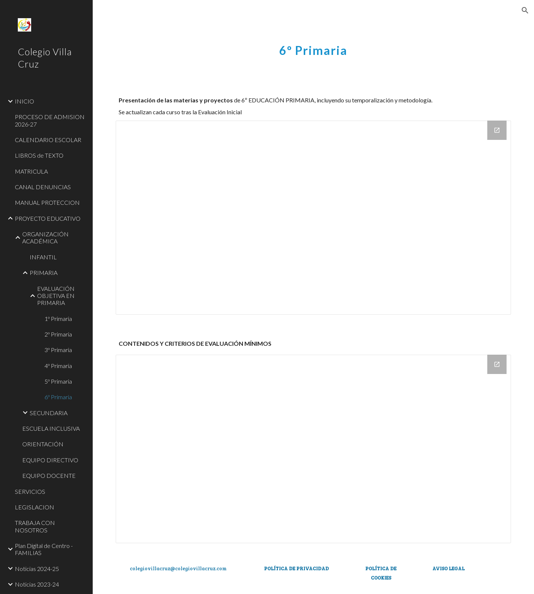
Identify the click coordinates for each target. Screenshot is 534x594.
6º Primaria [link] (58, 396)
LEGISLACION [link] (34, 507)
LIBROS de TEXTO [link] (39, 155)
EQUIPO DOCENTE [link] (49, 475)
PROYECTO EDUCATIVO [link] (47, 218)
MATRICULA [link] (31, 171)
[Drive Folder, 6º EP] (313, 218)
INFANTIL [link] (43, 256)
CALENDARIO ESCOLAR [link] (48, 139)
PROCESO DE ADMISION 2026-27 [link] (50, 120)
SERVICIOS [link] (30, 491)
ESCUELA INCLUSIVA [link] (51, 428)
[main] (313, 46)
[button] (525, 10)
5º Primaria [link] (58, 381)
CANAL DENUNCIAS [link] (43, 186)
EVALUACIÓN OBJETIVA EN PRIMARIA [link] (56, 295)
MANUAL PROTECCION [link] (47, 202)
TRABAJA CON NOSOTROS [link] (35, 526)
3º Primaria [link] (58, 349)
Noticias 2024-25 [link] (37, 568)
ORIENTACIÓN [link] (42, 443)
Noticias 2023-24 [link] (37, 584)
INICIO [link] (24, 101)
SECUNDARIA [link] (48, 412)
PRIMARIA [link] (43, 272)
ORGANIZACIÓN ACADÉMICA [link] (45, 237)
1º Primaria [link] (58, 318)
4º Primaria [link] (58, 365)
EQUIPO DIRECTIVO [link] (50, 459)
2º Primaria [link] (58, 334)
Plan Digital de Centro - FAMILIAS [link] (44, 549)
